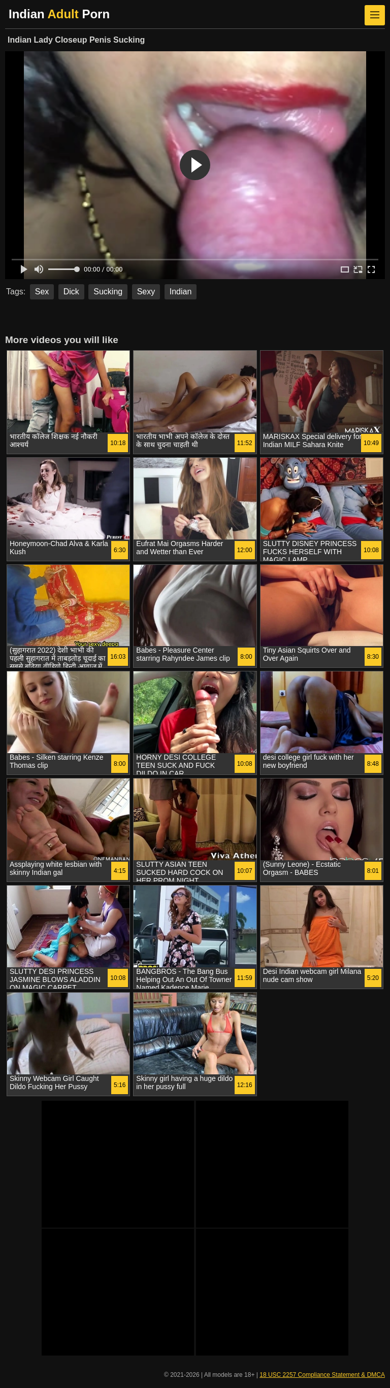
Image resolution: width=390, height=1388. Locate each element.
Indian (181, 291)
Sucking (107, 291)
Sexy (146, 291)
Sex (42, 291)
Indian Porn (59, 14)
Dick (71, 291)
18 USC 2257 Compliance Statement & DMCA (322, 1374)
